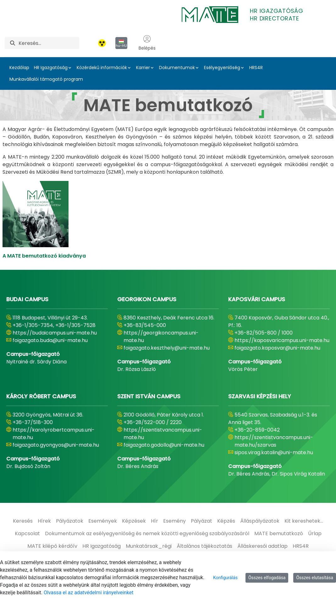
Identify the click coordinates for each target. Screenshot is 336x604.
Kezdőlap (19, 67)
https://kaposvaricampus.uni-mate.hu (281, 340)
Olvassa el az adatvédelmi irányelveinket (88, 593)
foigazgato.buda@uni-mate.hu (50, 340)
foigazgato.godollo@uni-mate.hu (164, 445)
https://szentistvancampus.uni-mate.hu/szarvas (273, 441)
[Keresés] (49, 43)
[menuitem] (22, 521)
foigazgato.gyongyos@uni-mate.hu (56, 445)
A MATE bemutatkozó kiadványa (44, 255)
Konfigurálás (225, 577)
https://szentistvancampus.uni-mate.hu (163, 433)
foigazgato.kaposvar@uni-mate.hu (277, 347)
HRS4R (256, 67)
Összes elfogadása (267, 577)
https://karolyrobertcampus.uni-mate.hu (54, 433)
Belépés (147, 43)
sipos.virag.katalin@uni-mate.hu (273, 452)
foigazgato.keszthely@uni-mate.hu (167, 347)
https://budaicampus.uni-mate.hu (55, 332)
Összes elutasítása (314, 577)
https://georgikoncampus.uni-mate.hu (161, 336)
